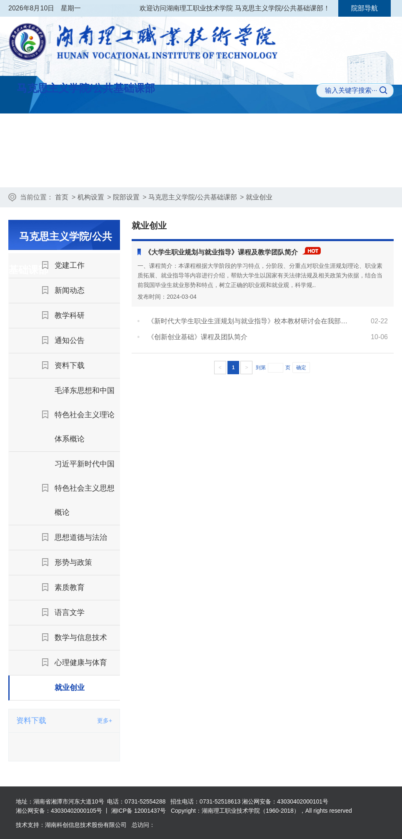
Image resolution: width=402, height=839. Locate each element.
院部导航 (364, 8)
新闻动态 (169, 173)
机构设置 (90, 197)
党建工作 (111, 173)
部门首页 (53, 173)
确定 (301, 367)
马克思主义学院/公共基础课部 (192, 197)
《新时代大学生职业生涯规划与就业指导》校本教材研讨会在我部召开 (247, 321)
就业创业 (259, 197)
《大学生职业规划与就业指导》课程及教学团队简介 (221, 252)
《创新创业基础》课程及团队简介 (197, 336)
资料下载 (343, 173)
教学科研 (227, 173)
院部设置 (126, 197)
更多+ (104, 720)
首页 (61, 197)
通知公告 (285, 173)
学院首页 (47, 130)
